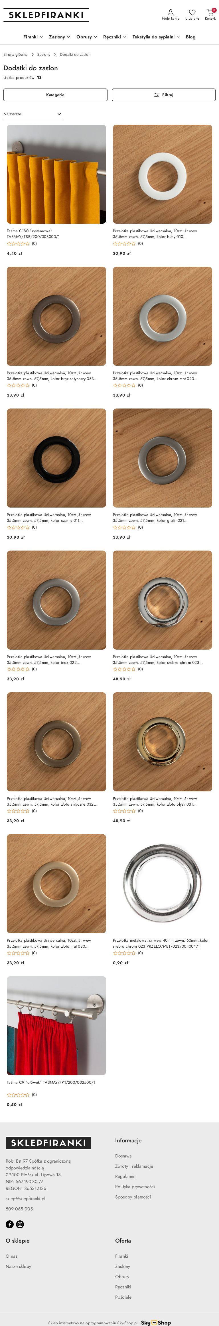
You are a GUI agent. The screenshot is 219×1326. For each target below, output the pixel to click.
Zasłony (122, 1266)
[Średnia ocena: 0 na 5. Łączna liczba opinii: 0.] (22, 244)
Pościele (123, 1297)
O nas (11, 1256)
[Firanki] (33, 37)
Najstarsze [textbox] (12, 114)
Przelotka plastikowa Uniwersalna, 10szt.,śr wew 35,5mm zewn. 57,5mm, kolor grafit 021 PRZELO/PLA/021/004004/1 (155, 518)
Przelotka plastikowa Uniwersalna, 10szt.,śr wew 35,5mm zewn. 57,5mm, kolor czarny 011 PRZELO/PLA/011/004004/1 (49, 518)
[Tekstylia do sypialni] (156, 37)
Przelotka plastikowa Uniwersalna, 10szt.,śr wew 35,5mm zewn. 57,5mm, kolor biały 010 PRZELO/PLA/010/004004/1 (155, 234)
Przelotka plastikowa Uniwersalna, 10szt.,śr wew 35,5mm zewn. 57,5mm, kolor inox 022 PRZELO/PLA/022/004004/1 (49, 660)
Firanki (121, 1256)
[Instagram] (20, 1224)
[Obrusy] (87, 37)
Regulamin (125, 1176)
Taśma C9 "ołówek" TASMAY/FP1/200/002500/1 (51, 1082)
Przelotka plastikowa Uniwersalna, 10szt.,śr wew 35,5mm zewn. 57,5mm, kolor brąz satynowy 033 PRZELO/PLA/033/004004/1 (50, 376)
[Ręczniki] (115, 37)
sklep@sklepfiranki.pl (25, 1199)
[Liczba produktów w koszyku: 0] (210, 15)
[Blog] (191, 37)
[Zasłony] (60, 37)
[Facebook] (10, 1224)
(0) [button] (34, 244)
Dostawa (123, 1156)
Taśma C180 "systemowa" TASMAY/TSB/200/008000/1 (33, 233)
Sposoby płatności (133, 1197)
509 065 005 (19, 1209)
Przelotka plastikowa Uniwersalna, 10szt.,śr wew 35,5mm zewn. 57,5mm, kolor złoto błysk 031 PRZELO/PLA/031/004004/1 (155, 801)
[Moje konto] (171, 15)
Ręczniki (123, 1287)
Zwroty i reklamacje (134, 1166)
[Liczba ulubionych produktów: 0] (192, 15)
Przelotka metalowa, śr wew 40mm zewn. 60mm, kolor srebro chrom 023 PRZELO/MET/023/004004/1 (161, 943)
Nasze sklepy (18, 1266)
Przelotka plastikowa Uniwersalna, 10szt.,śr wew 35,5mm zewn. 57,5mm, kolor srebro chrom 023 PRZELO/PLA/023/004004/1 (156, 660)
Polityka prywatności (135, 1187)
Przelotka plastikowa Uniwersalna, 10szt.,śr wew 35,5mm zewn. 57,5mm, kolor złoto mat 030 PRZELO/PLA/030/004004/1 (49, 943)
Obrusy (122, 1277)
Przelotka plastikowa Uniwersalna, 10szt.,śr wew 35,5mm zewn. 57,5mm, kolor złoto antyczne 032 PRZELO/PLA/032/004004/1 (50, 801)
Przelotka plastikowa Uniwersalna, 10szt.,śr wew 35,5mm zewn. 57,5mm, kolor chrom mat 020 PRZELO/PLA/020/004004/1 (155, 376)
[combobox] (32, 114)
